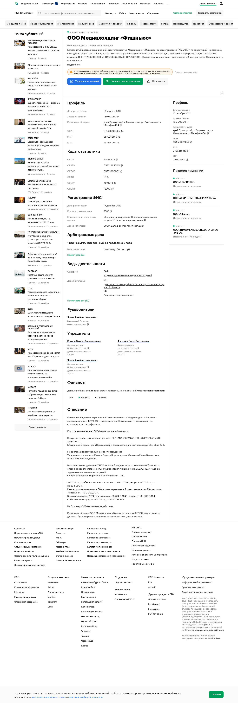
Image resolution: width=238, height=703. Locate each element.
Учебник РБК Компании (67, 599)
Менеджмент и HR (16, 23)
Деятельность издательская (118, 294)
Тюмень (85, 684)
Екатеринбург (88, 635)
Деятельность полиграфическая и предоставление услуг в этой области (134, 285)
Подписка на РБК (30, 4)
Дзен (50, 655)
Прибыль (100, 397)
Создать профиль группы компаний (31, 604)
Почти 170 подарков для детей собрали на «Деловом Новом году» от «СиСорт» (43, 394)
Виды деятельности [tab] (91, 93)
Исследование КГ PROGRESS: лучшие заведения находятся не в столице (43, 50)
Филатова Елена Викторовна (133, 341)
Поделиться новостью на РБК (28, 581)
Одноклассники (56, 640)
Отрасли (82, 4)
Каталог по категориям (98, 586)
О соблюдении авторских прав (197, 640)
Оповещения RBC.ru (125, 647)
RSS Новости (121, 643)
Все (71, 397)
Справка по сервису (142, 580)
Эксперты (110, 13)
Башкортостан (88, 645)
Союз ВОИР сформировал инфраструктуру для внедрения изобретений (43, 145)
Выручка (84, 397)
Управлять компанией (209, 13)
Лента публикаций (28, 34)
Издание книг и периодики (101, 45)
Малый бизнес (86, 23)
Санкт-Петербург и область (94, 631)
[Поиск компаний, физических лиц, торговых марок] (69, 13)
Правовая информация (193, 635)
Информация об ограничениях (197, 631)
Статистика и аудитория (144, 594)
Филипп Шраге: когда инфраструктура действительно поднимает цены (43, 166)
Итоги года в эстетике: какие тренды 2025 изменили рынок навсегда (42, 85)
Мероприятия (68, 4)
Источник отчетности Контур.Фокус (149, 603)
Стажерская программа (26, 650)
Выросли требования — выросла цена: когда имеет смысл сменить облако (44, 106)
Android (152, 635)
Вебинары (61, 590)
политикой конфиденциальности (85, 696)
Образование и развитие (222, 23)
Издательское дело (76, 45)
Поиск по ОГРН (139, 585)
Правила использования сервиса (103, 599)
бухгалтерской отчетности (150, 391)
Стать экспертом (182, 13)
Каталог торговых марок (99, 590)
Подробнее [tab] (73, 65)
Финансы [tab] (110, 93)
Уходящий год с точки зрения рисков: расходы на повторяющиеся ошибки (42, 373)
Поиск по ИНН (139, 589)
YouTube (52, 645)
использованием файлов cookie (49, 696)
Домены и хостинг (157, 647)
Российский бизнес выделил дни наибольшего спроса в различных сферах (44, 295)
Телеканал (145, 4)
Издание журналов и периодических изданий (128, 275)
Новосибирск (88, 640)
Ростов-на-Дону (89, 674)
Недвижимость (97, 4)
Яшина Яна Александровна (81, 360)
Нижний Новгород (90, 665)
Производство (180, 23)
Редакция (19, 640)
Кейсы (122, 13)
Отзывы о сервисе (23, 609)
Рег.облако (153, 652)
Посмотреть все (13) (78, 300)
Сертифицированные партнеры (30, 613)
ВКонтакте (53, 631)
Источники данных (141, 598)
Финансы (131, 23)
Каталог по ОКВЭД (96, 577)
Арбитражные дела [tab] (129, 93)
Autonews (114, 4)
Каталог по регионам (97, 581)
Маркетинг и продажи (110, 23)
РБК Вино (158, 4)
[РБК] (16, 3)
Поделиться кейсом (24, 599)
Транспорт (198, 23)
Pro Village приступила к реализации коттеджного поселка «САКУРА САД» (40, 239)
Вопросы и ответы (141, 607)
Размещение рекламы (25, 645)
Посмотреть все (76, 254)
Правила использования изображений (106, 604)
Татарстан (86, 679)
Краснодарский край (91, 660)
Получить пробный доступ (27, 586)
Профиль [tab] (72, 93)
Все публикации (37, 427)
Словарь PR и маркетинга (68, 609)
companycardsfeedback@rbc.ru (208, 678)
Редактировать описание (186, 71)
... (168, 3)
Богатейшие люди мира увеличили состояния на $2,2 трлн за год (42, 184)
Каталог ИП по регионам (99, 595)
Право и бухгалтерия (41, 23)
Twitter (51, 635)
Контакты (136, 576)
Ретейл (165, 23)
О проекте (153, 13)
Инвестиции (50, 3)
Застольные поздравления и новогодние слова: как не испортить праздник (41, 335)
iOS (150, 631)
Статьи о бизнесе (64, 604)
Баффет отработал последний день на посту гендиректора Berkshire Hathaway (42, 257)
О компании (20, 631)
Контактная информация (26, 635)
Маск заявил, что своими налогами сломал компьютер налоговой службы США (42, 124)
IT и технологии (65, 23)
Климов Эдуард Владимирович (84, 341)
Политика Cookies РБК (143, 612)
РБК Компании (129, 4)
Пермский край (88, 669)
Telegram (52, 650)
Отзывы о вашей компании (27, 595)
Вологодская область (91, 650)
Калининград (87, 655)
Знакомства (154, 657)
